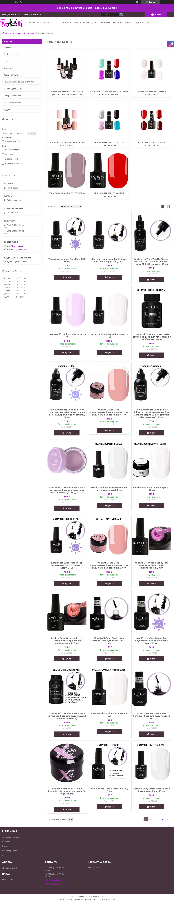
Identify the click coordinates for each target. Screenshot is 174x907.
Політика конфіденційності (105, 899)
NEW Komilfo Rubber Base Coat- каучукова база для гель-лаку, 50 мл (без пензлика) (151, 337)
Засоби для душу (11, 75)
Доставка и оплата (12, 103)
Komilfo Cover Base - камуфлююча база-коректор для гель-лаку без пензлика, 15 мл (109, 412)
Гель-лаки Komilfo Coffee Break (67, 193)
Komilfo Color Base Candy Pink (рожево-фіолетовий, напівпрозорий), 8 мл (151, 565)
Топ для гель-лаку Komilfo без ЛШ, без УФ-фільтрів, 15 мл (109, 260)
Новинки (66, 22)
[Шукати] (121, 14)
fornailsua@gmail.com (16, 249)
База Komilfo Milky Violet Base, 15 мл (67, 335)
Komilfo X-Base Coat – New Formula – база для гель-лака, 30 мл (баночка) (67, 791)
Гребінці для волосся (13, 89)
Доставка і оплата (101, 22)
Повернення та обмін (13, 96)
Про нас (129, 22)
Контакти (117, 22)
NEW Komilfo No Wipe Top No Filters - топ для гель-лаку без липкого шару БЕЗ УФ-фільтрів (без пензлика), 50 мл (151, 413)
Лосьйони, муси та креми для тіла (19, 82)
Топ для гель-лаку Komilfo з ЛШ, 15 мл (66, 260)
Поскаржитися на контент (80, 899)
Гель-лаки (29, 33)
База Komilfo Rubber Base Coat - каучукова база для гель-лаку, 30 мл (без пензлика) (67, 716)
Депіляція (8, 68)
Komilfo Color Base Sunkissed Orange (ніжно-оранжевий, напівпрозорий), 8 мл (67, 640)
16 (161, 819)
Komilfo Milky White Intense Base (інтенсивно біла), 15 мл (151, 789)
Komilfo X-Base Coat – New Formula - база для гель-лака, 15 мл (151, 716)
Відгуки (139, 22)
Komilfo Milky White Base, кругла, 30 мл (151, 488)
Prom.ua (101, 897)
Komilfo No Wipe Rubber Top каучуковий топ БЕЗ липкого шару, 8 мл (67, 565)
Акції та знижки (11, 54)
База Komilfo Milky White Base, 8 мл (109, 714)
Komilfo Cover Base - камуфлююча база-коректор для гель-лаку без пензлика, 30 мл (109, 565)
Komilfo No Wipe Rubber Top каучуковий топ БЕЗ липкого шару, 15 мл (151, 640)
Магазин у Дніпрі (9, 850)
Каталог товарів (81, 22)
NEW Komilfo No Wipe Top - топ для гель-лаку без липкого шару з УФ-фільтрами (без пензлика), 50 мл (67, 413)
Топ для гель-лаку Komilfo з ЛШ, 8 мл (109, 789)
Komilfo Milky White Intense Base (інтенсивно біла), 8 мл (109, 488)
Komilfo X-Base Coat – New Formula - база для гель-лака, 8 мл (109, 640)
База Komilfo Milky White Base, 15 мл (109, 335)
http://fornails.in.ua (15, 246)
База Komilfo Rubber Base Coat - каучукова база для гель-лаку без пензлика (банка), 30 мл (67, 490)
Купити (68, 277)
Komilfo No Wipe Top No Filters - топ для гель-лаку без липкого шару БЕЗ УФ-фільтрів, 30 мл (152, 261)
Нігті (6, 61)
